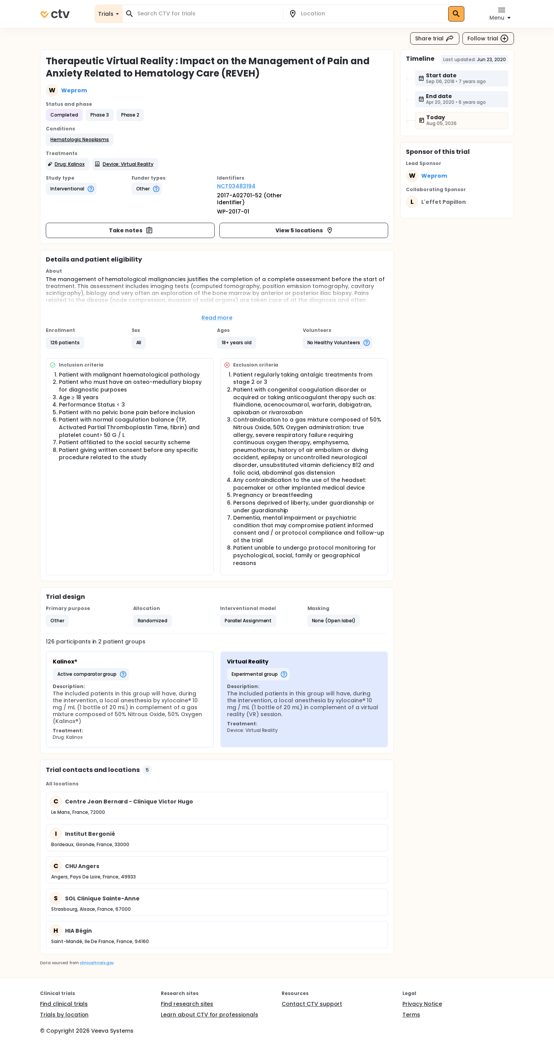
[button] (79, 139)
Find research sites (187, 1003)
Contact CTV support (312, 1003)
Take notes (131, 230)
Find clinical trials (64, 1003)
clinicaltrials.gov (96, 963)
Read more (217, 317)
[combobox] (207, 14)
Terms (411, 1014)
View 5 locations (304, 230)
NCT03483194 (236, 186)
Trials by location (64, 1014)
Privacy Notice (422, 1003)
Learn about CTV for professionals (209, 1014)
